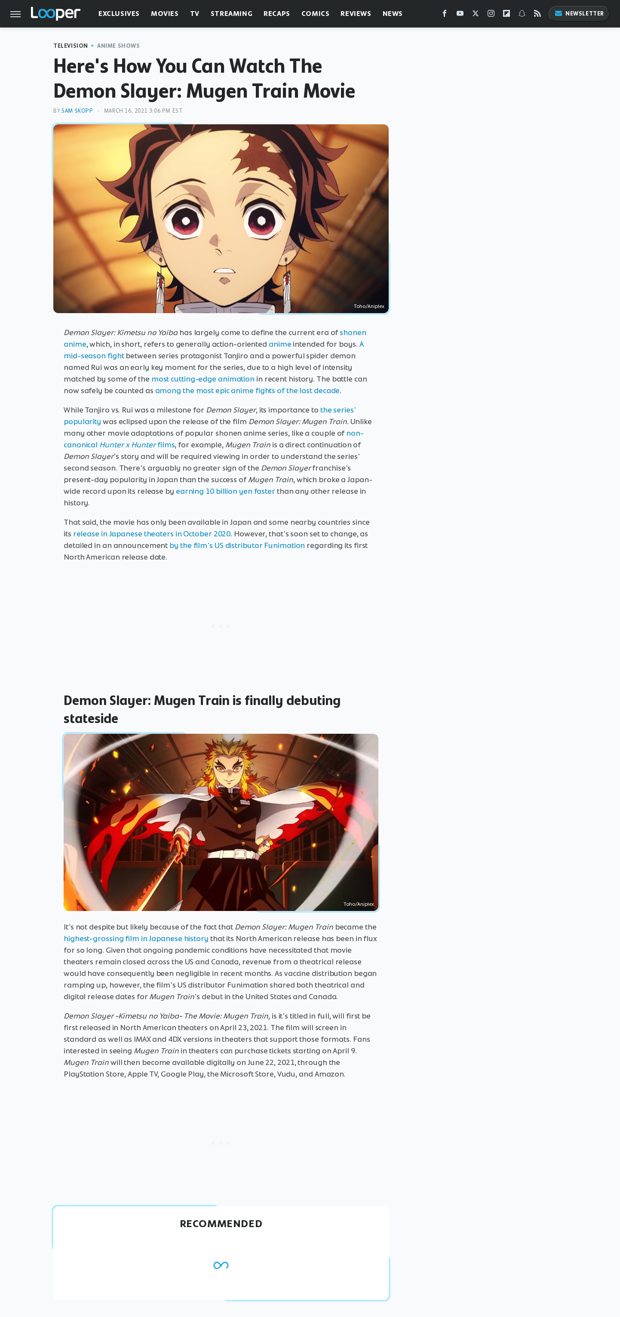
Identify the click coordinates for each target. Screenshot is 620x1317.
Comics (315, 13)
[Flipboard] (506, 15)
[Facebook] (444, 15)
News (393, 13)
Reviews (356, 13)
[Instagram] (491, 15)
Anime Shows (118, 46)
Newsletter (579, 13)
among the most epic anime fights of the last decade (247, 390)
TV (195, 13)
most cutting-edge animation (203, 379)
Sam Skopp (77, 110)
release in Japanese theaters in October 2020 (152, 534)
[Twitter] (475, 15)
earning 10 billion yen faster (225, 491)
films (137, 445)
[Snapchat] (522, 15)
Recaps (277, 13)
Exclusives (119, 13)
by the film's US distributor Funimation (237, 545)
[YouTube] (460, 15)
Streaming (231, 13)
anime (280, 344)
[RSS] (537, 15)
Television (70, 46)
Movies (165, 13)
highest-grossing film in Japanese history (136, 938)
